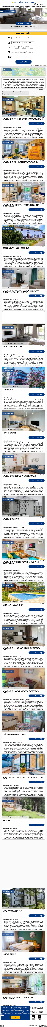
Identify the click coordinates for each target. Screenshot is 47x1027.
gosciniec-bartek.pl (23, 2)
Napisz (45, 1026)
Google (27, 1007)
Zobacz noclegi (36, 124)
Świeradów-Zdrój (8, 99)
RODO (2, 1015)
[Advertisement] (23, 864)
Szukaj (23, 62)
